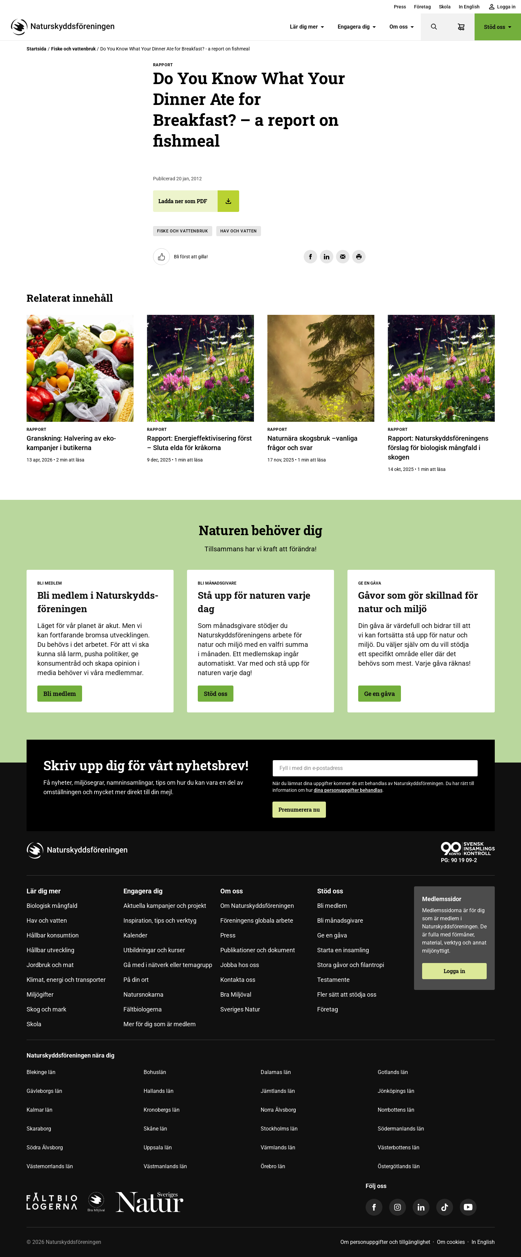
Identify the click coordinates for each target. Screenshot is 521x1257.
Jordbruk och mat (50, 964)
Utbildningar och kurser (154, 950)
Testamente (333, 979)
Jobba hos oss (239, 964)
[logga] (96, 1202)
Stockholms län (279, 1128)
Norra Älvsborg (278, 1110)
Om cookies (451, 1242)
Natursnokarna (143, 994)
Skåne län (155, 1128)
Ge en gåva (379, 694)
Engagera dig (357, 27)
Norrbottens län (396, 1110)
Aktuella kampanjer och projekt (164, 905)
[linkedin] (421, 1207)
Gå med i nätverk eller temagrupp (167, 964)
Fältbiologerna (142, 1009)
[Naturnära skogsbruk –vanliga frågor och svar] (320, 368)
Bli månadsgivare (340, 920)
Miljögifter (40, 994)
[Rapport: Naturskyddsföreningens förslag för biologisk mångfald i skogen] (441, 368)
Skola (445, 6)
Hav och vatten (238, 231)
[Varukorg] (461, 26)
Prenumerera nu (299, 809)
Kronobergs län (162, 1110)
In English (469, 6)
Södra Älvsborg (45, 1147)
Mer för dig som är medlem (159, 1024)
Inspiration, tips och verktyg (159, 920)
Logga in (454, 970)
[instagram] (397, 1207)
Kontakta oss (237, 979)
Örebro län (273, 1166)
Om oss (401, 27)
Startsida (36, 48)
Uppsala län (158, 1147)
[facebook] (374, 1207)
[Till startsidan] (65, 27)
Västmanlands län (165, 1166)
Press (400, 6)
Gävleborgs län (44, 1091)
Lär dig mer (307, 27)
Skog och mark (46, 1009)
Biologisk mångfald (52, 905)
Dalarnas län (276, 1072)
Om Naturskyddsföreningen (257, 905)
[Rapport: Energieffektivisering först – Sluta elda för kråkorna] (200, 368)
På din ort (136, 979)
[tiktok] (444, 1207)
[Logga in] (502, 6)
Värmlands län (278, 1147)
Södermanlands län (401, 1128)
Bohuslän (155, 1072)
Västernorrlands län (50, 1166)
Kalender (135, 935)
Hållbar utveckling (50, 950)
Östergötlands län (399, 1166)
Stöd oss (498, 26)
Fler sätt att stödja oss (346, 994)
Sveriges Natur (240, 1009)
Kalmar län (39, 1110)
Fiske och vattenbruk (73, 48)
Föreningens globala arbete (256, 920)
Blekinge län (41, 1072)
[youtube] (468, 1207)
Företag (422, 6)
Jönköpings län (396, 1091)
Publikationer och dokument (257, 950)
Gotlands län (393, 1072)
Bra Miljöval (235, 994)
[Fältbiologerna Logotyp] (52, 1202)
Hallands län (159, 1091)
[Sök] (434, 26)
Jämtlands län (278, 1091)
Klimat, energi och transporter (66, 979)
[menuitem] (400, 6)
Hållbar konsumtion (53, 935)
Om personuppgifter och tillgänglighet (385, 1242)
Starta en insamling (343, 950)
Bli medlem (59, 694)
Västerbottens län (398, 1147)
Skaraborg (39, 1128)
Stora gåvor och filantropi (350, 964)
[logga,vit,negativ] (149, 1202)
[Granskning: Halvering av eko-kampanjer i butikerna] (80, 368)
